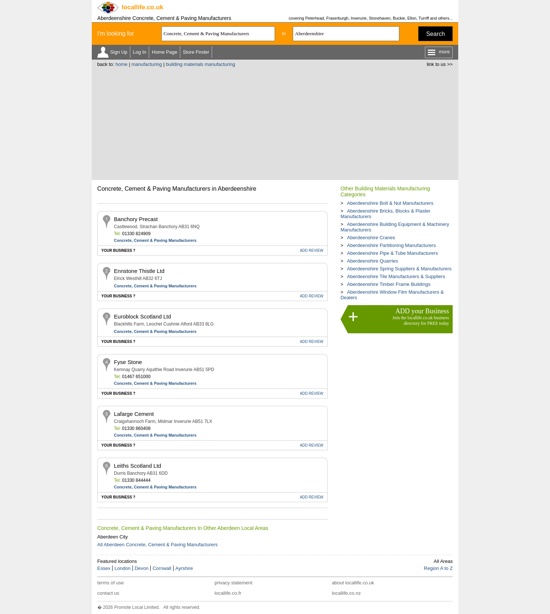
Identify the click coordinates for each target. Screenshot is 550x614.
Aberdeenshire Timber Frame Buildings (388, 284)
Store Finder (196, 52)
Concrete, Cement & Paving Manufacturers (155, 240)
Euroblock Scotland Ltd (142, 316)
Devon (142, 568)
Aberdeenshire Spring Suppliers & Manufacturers (399, 268)
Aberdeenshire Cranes (371, 237)
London (122, 568)
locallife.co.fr (228, 593)
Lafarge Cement (134, 414)
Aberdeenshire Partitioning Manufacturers (391, 245)
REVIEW (311, 250)
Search (435, 34)
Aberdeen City (112, 537)
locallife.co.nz (346, 593)
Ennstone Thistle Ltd (139, 271)
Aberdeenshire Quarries (372, 261)
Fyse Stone (128, 362)
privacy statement (233, 582)
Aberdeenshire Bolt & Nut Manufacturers (390, 203)
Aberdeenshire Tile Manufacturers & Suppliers (396, 276)
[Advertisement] (275, 122)
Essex (103, 568)
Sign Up (118, 52)
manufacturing (146, 64)
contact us (108, 593)
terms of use (110, 582)
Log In (139, 52)
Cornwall (161, 568)
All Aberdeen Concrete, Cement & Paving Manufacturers (157, 544)
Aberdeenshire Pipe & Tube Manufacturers (392, 253)
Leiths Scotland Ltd (137, 466)
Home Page (164, 52)
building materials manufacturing (200, 64)
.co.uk (142, 7)
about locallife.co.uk (353, 582)
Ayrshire (184, 568)
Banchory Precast (136, 219)
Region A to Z (438, 568)
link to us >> (440, 64)
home (121, 64)
